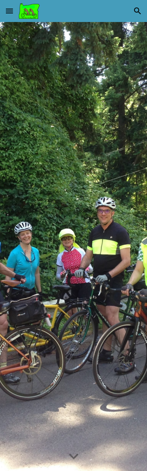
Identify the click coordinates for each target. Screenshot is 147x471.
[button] (9, 11)
